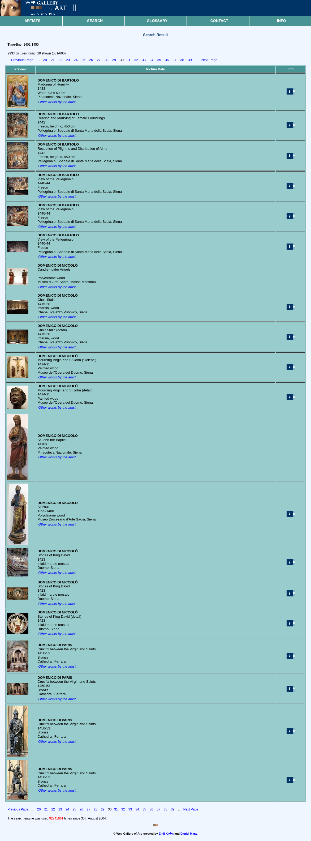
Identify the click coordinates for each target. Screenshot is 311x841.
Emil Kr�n (166, 833)
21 (52, 60)
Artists (32, 21)
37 (174, 60)
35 (159, 60)
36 (167, 60)
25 (83, 60)
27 (99, 60)
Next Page (209, 60)
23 (68, 60)
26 (91, 60)
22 (60, 60)
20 (45, 60)
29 (114, 60)
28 (106, 60)
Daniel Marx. (189, 833)
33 (144, 60)
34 (151, 60)
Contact (219, 21)
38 (182, 60)
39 (190, 60)
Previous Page (22, 60)
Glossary (157, 21)
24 (75, 60)
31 (128, 60)
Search (95, 21)
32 (136, 60)
